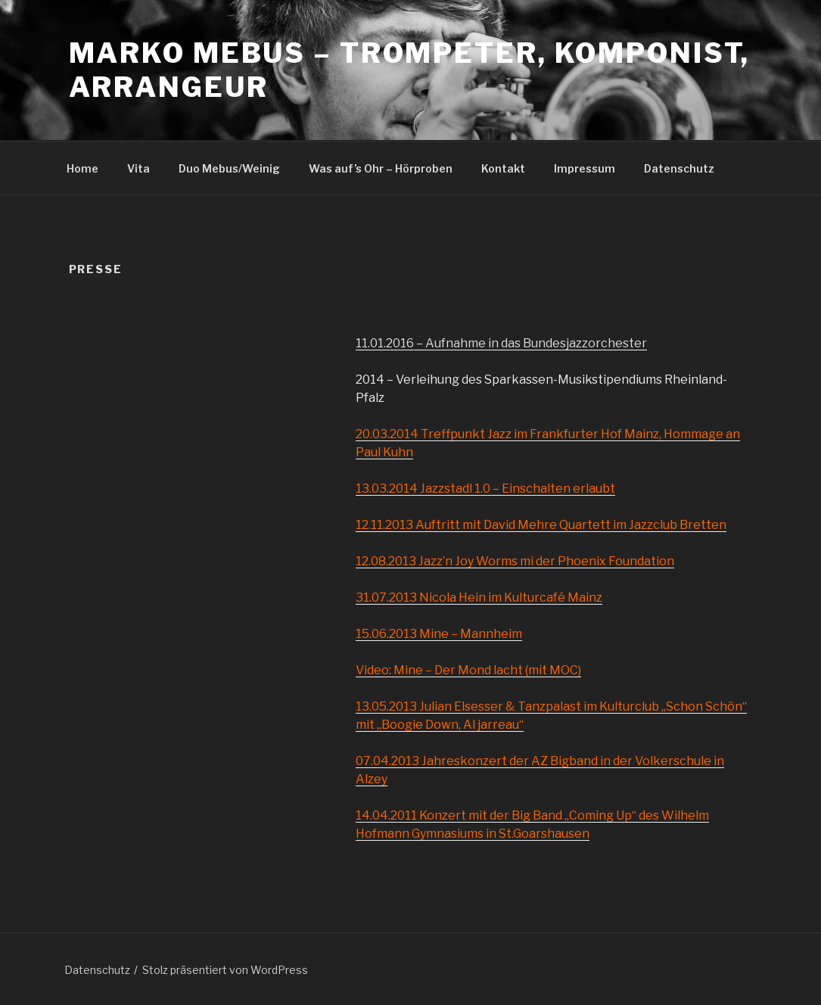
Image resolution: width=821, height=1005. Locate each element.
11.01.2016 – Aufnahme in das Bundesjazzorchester (501, 343)
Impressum (584, 168)
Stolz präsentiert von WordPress (225, 969)
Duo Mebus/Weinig (229, 168)
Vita (138, 168)
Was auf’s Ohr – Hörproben (380, 168)
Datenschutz (679, 168)
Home (82, 168)
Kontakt (503, 168)
